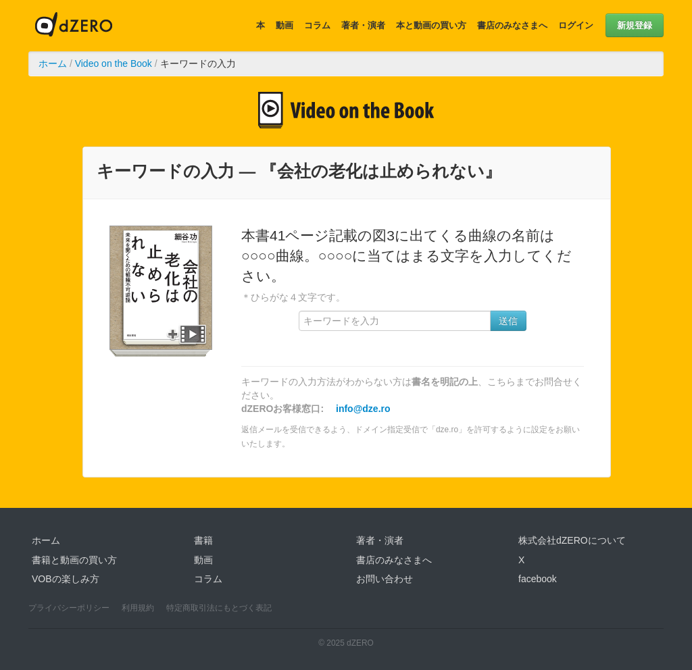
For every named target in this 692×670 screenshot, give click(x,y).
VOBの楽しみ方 (65, 578)
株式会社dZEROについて (572, 540)
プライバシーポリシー (68, 608)
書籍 (203, 540)
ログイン (575, 25)
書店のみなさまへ (512, 25)
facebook (537, 578)
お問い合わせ (384, 578)
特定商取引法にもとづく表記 (219, 608)
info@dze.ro (363, 408)
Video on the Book (113, 63)
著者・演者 (363, 25)
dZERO (73, 25)
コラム (317, 25)
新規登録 (634, 25)
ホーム (53, 63)
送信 (508, 320)
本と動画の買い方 (431, 25)
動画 (284, 25)
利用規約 (138, 608)
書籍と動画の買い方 (74, 560)
